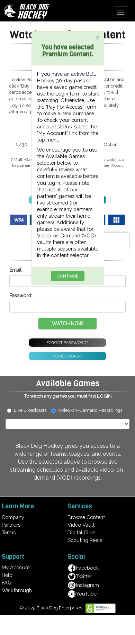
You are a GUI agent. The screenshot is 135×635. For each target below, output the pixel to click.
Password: (20, 295)
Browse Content (86, 517)
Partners (11, 525)
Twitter (80, 576)
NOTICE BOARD (67, 356)
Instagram (83, 585)
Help (7, 575)
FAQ (7, 583)
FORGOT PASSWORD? (67, 342)
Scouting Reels (85, 540)
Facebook (83, 568)
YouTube (82, 594)
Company (13, 517)
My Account (16, 567)
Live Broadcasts (26, 410)
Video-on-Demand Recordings (89, 410)
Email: (15, 270)
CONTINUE (67, 276)
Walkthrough (17, 590)
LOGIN (104, 396)
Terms (9, 532)
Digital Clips (81, 532)
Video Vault (81, 525)
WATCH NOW (67, 323)
